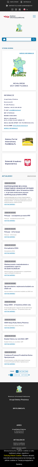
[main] (19, 414)
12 (26, 375)
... (20, 375)
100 (27, 371)
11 (23, 375)
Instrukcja (25, 2)
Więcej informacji (11, 128)
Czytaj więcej (9, 204)
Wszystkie (31, 176)
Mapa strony (12, 2)
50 (23, 371)
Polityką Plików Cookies (13, 456)
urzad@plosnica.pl (15, 110)
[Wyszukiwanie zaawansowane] (18, 39)
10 (17, 371)
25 (20, 371)
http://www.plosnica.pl (20, 125)
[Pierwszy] (9, 375)
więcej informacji (27, 53)
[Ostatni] (29, 375)
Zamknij (19, 464)
